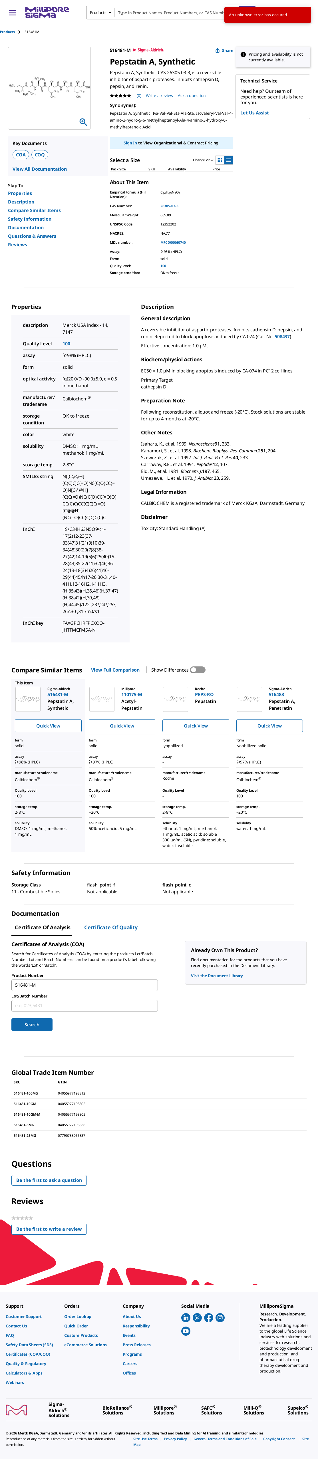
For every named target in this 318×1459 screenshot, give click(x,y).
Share (224, 50)
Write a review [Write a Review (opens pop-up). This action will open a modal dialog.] (159, 95)
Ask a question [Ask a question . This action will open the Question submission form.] (192, 95)
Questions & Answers (32, 236)
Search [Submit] (32, 1024)
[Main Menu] (12, 13)
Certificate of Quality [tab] (111, 927)
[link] (32, 1316)
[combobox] (170, 12)
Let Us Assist (254, 113)
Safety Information (29, 219)
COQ (40, 155)
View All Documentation (40, 169)
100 (163, 265)
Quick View (48, 726)
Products (7, 31)
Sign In (130, 143)
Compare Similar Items (34, 210)
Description (21, 202)
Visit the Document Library (217, 975)
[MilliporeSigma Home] (47, 12)
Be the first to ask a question (49, 1180)
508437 (282, 336)
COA (21, 155)
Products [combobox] (98, 12)
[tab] (12, 32)
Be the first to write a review (51, 1230)
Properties (20, 193)
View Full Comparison (115, 670)
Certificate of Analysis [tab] (43, 927)
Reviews (17, 244)
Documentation (26, 227)
